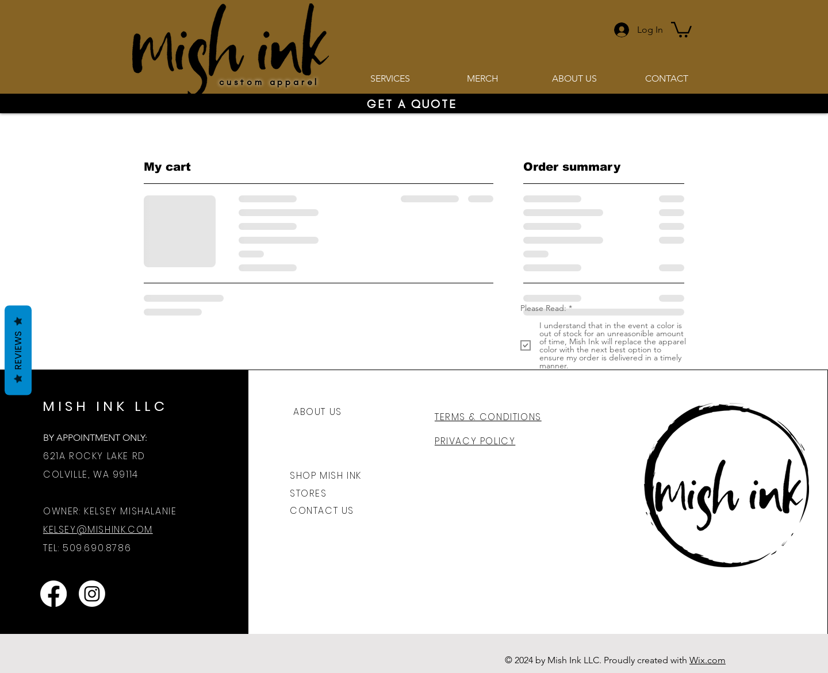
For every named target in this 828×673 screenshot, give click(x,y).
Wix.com (707, 660)
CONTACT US (322, 510)
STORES (308, 493)
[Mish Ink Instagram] (92, 593)
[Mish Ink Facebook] (53, 593)
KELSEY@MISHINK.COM (98, 529)
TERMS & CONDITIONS (488, 417)
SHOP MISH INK (326, 475)
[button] (681, 28)
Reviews (18, 350)
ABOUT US (317, 411)
